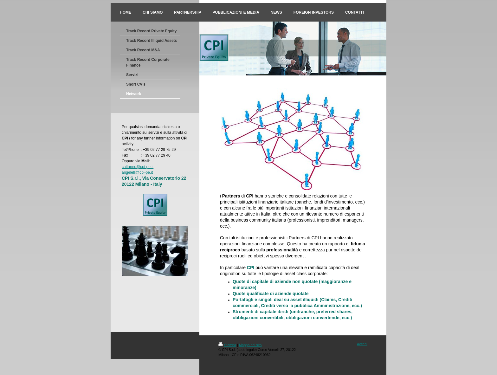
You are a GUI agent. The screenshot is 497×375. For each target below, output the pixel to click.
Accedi (362, 344)
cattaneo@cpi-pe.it (137, 167)
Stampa (227, 345)
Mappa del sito (250, 345)
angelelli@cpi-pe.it (137, 172)
